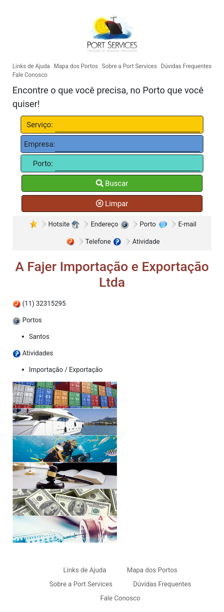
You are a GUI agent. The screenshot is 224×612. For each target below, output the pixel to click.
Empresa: (38, 144)
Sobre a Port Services (129, 66)
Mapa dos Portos (76, 66)
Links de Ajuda (31, 66)
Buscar (112, 183)
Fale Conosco (30, 74)
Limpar (112, 203)
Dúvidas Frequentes (186, 66)
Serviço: (39, 124)
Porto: (43, 163)
